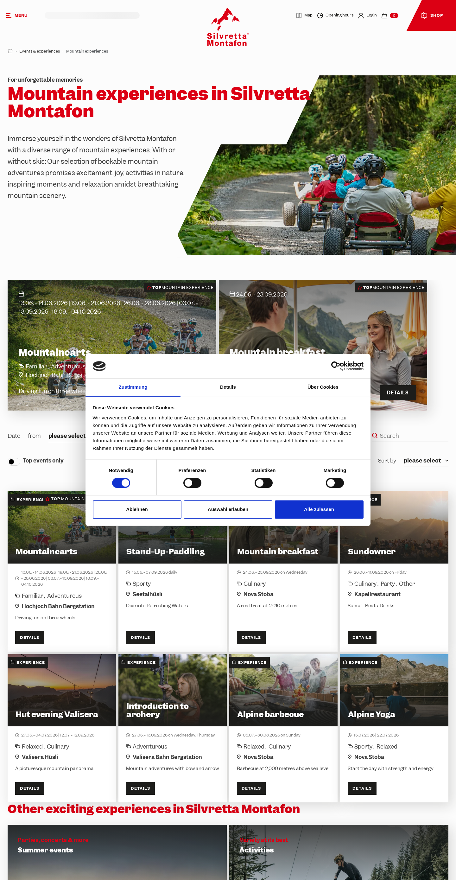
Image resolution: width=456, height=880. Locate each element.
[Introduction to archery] (172, 728)
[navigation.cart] (390, 15)
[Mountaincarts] (62, 571)
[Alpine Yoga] (394, 728)
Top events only (43, 460)
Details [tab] (228, 387)
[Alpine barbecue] (283, 728)
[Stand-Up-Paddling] (172, 571)
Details (29, 637)
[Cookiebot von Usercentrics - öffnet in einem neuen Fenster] (336, 366)
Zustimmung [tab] (133, 387)
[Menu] (22, 15)
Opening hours (335, 15)
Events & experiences (39, 51)
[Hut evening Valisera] (62, 728)
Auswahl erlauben (228, 509)
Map (304, 15)
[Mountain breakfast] (283, 571)
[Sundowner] (394, 571)
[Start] (10, 51)
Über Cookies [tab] (323, 387)
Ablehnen (137, 509)
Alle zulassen (319, 509)
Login (367, 15)
